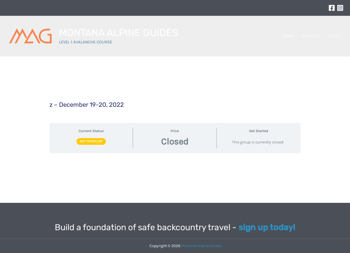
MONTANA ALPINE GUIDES (118, 33)
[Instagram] (340, 8)
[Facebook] (331, 8)
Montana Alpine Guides (201, 245)
